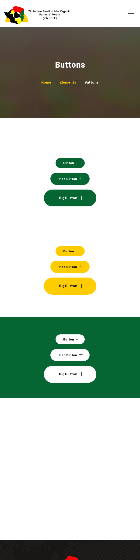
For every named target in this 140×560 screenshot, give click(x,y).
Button (68, 163)
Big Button (68, 197)
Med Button (68, 179)
